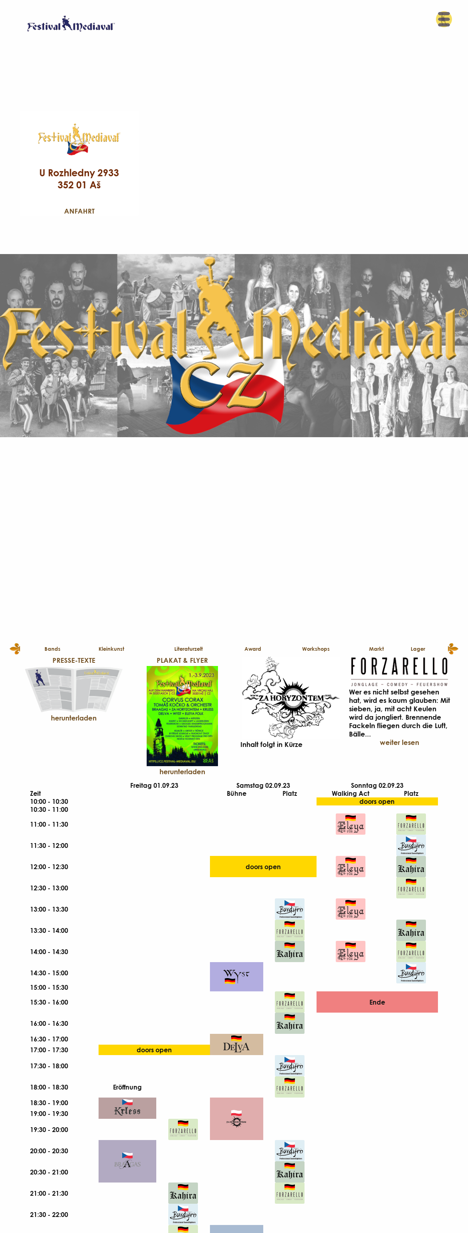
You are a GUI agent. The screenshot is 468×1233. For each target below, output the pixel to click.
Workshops (316, 649)
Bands (52, 649)
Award (252, 649)
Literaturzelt (188, 649)
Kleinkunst (111, 649)
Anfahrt (79, 211)
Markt (376, 649)
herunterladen (74, 718)
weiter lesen (399, 742)
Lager (418, 649)
